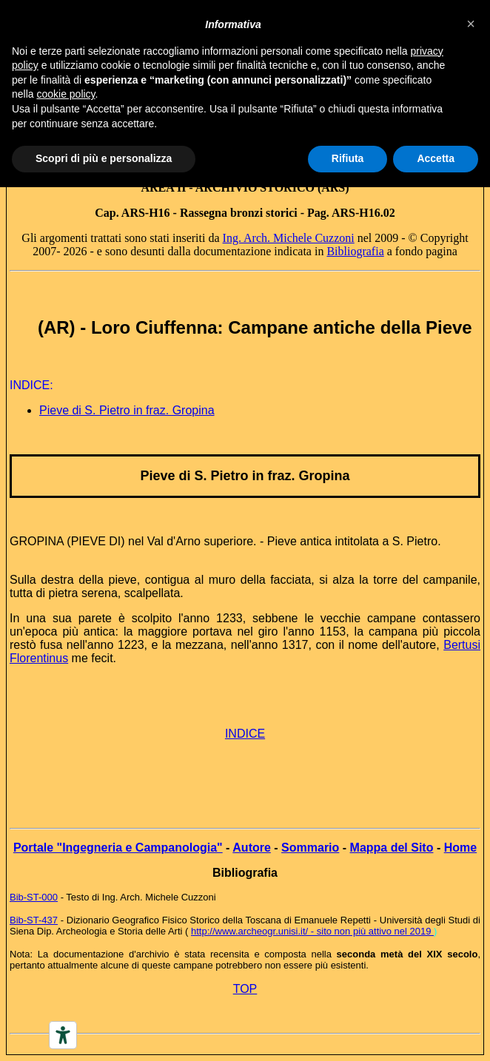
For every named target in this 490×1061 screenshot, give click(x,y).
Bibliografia (354, 251)
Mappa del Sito (392, 847)
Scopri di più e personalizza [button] (104, 158)
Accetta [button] (435, 158)
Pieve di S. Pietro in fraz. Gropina (127, 410)
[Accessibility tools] (63, 1035)
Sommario (310, 847)
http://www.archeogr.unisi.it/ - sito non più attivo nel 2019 (312, 931)
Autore (251, 847)
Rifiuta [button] (348, 158)
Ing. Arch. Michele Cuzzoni (289, 238)
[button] (471, 24)
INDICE (245, 733)
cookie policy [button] (65, 94)
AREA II (163, 187)
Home (460, 847)
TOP (245, 989)
